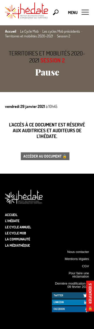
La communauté (17, 239)
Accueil (11, 214)
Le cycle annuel (18, 227)
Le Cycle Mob (15, 233)
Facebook (59, 309)
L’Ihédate (12, 220)
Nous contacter (78, 252)
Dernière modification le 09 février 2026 (72, 285)
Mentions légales (77, 259)
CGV (85, 266)
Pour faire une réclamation (79, 274)
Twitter (58, 295)
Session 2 (52, 60)
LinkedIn (59, 302)
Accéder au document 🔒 (45, 156)
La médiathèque (17, 245)
